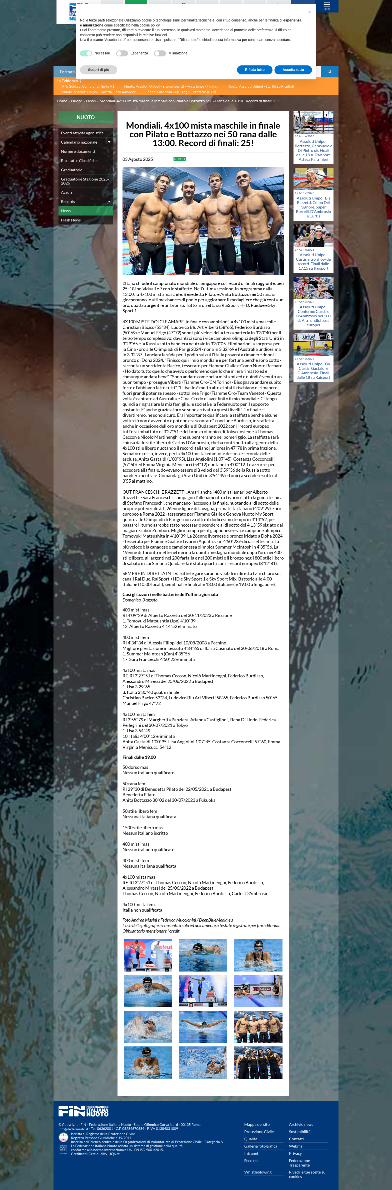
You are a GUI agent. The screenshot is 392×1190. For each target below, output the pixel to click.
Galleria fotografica (260, 1146)
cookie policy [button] (150, 25)
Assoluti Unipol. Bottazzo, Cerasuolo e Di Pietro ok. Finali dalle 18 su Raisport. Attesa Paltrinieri (313, 150)
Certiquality (97, 1154)
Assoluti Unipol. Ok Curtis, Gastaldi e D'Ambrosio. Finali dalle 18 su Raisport (313, 370)
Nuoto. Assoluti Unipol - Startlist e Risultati (261, 86)
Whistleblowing (258, 1172)
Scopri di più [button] (98, 70)
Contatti (296, 1138)
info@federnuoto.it (73, 1129)
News (66, 210)
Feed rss (251, 1160)
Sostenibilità (299, 1131)
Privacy (295, 1153)
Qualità (250, 1138)
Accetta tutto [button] (293, 70)
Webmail (296, 1146)
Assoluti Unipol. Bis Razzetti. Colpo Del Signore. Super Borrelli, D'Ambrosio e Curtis (313, 207)
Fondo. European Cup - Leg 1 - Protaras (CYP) (181, 92)
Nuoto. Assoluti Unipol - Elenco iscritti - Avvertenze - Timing (171, 86)
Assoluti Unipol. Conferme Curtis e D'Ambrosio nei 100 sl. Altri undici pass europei (313, 315)
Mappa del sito (257, 1124)
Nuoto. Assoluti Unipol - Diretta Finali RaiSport (99, 92)
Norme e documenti (78, 151)
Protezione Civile (259, 1131)
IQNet (115, 1154)
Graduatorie (71, 169)
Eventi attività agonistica (82, 132)
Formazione (71, 71)
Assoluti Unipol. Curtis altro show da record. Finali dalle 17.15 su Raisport (313, 261)
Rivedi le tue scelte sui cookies (307, 1174)
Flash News (71, 219)
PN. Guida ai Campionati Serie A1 (88, 86)
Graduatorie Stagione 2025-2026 (85, 181)
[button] (310, 12)
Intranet (251, 1153)
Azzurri (67, 192)
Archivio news (301, 1124)
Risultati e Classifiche (79, 160)
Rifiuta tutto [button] (255, 70)
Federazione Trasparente (299, 1162)
